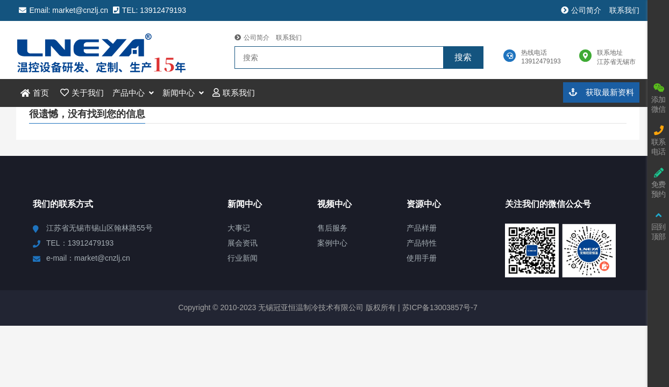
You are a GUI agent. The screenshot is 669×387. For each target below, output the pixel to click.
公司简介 (581, 10)
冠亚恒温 (106, 50)
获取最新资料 (601, 92)
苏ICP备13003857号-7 (439, 307)
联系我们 (624, 10)
